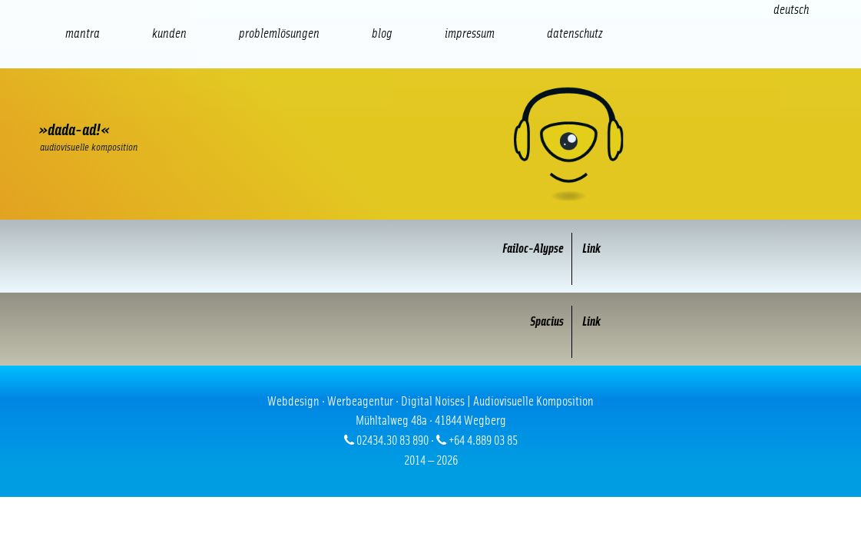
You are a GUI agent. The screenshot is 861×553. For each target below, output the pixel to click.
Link (586, 248)
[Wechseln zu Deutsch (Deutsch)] (791, 9)
